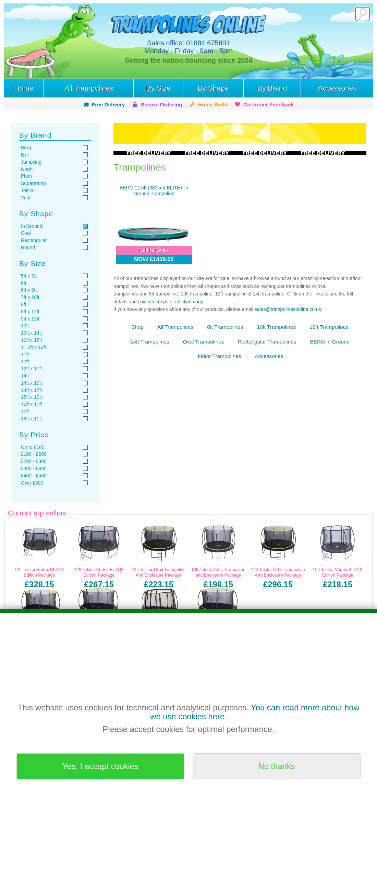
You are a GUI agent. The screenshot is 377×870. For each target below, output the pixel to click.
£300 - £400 (34, 468)
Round (28, 247)
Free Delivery (108, 104)
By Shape (213, 88)
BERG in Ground (330, 342)
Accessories (337, 88)
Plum (26, 176)
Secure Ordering (161, 104)
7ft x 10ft (30, 297)
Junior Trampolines (219, 356)
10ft (25, 325)
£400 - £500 (34, 475)
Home (23, 88)
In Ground (31, 226)
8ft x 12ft (30, 311)
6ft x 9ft (29, 290)
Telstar (28, 190)
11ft (25, 354)
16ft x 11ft (31, 404)
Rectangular (34, 240)
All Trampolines (88, 88)
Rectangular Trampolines (267, 342)
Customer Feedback (268, 104)
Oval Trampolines (203, 342)
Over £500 (32, 483)
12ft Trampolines (329, 327)
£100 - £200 (34, 454)
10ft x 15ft (31, 340)
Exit (25, 155)
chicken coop (189, 301)
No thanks (276, 766)
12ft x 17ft (31, 368)
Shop (137, 327)
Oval (26, 233)
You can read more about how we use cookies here (254, 712)
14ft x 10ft (31, 383)
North (27, 169)
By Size (158, 88)
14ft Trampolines (149, 342)
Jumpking (31, 162)
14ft (25, 376)
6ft (23, 283)
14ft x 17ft (31, 390)
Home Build (213, 104)
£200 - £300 (34, 461)
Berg (26, 147)
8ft (23, 304)
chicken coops (153, 301)
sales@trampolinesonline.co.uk (288, 309)
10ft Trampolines (276, 327)
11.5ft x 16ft (33, 347)
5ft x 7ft (29, 276)
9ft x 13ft (30, 319)
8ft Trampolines (225, 327)
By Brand (272, 88)
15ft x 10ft (31, 397)
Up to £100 (33, 447)
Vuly (25, 197)
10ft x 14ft (31, 333)
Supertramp (33, 183)
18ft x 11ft (31, 418)
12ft (25, 361)
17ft (25, 411)
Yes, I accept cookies (100, 766)
